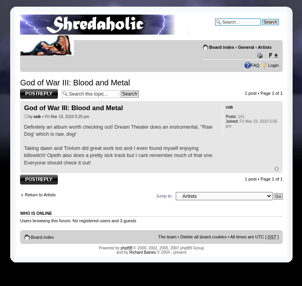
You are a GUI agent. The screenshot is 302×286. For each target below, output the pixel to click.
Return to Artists (40, 194)
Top (276, 169)
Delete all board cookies (203, 236)
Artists (265, 47)
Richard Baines (142, 252)
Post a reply (39, 94)
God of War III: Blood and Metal (75, 82)
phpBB (127, 248)
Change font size (273, 55)
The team (167, 236)
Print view (261, 55)
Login (273, 65)
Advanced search (262, 28)
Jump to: (164, 196)
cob (37, 116)
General (246, 47)
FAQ (255, 65)
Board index (221, 47)
